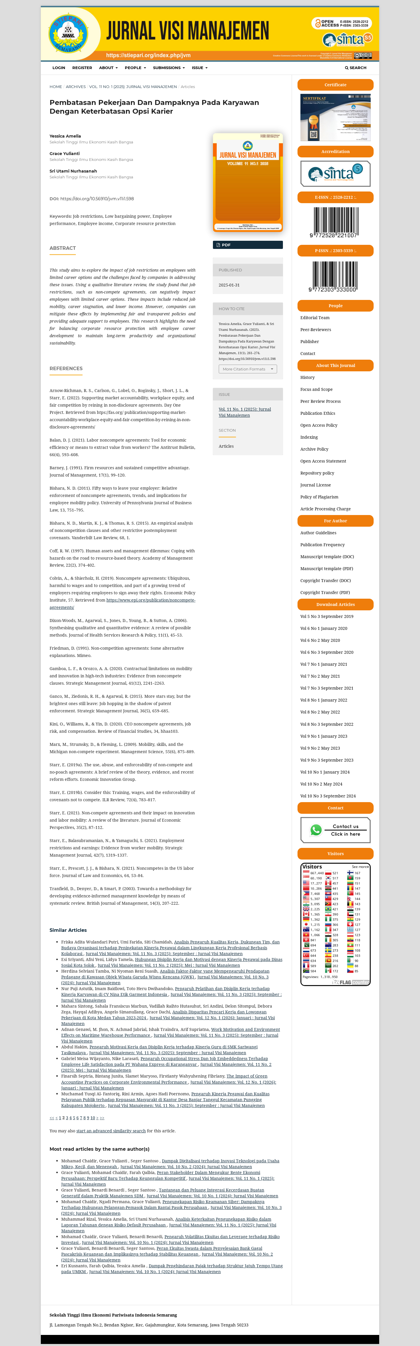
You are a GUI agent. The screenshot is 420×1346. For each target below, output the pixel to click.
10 (92, 1117)
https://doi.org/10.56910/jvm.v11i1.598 (97, 198)
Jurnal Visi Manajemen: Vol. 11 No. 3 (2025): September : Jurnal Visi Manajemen (164, 953)
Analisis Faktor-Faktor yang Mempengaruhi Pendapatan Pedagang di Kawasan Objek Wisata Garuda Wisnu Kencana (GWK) (165, 974)
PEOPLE (134, 67)
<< (52, 1117)
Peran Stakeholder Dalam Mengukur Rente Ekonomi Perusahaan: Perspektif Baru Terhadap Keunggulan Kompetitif (160, 1175)
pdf (225, 245)
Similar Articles (68, 930)
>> (102, 1117)
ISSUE (198, 67)
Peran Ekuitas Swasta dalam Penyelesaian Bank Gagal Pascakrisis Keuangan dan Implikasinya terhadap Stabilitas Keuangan (161, 1251)
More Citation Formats (244, 369)
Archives (76, 86)
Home (56, 86)
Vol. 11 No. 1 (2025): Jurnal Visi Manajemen (133, 86)
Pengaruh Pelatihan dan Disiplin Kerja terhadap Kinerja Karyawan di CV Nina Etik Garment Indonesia (165, 991)
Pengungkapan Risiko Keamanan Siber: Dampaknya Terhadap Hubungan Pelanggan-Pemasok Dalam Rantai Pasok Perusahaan (163, 1204)
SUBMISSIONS (167, 67)
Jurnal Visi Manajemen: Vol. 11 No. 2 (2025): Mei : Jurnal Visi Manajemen (169, 965)
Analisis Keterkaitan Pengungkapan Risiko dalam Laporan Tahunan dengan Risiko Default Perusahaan (166, 1222)
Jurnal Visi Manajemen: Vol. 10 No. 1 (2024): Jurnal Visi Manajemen (212, 1196)
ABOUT (107, 67)
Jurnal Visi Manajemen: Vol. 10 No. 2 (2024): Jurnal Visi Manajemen (186, 1166)
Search (356, 67)
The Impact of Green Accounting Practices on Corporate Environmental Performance (164, 1079)
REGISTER (82, 67)
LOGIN (58, 67)
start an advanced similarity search (111, 1131)
